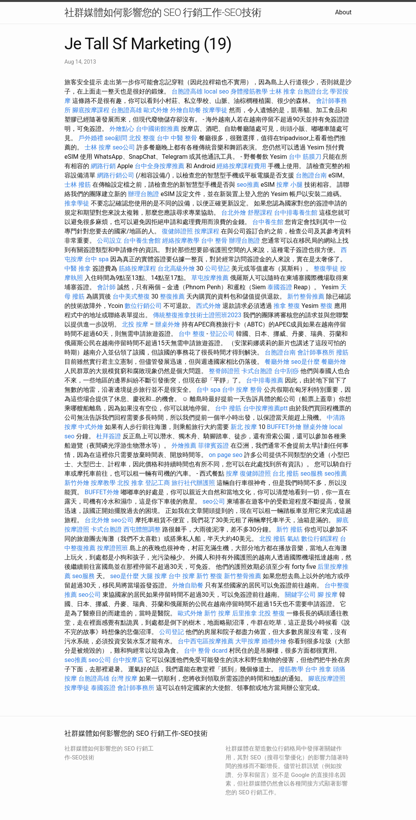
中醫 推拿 (77, 268)
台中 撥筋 (228, 408)
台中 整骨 (214, 240)
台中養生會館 (142, 240)
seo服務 (311, 473)
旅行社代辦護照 (193, 482)
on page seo (226, 455)
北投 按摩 (135, 324)
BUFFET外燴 (284, 427)
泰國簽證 (279, 287)
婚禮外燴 (274, 641)
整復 (326, 305)
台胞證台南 (311, 175)
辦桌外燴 (167, 324)
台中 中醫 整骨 (177, 138)
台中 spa (97, 259)
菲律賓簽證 (213, 445)
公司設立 (109, 240)
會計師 (106, 287)
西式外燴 (208, 305)
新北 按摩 (244, 427)
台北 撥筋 (285, 473)
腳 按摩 (327, 594)
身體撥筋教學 (249, 91)
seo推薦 (248, 184)
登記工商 (157, 482)
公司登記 (217, 268)
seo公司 (124, 147)
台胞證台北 (312, 91)
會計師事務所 (316, 352)
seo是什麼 (305, 361)
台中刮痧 (286, 371)
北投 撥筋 (272, 538)
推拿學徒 (76, 203)
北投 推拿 (130, 482)
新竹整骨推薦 (305, 296)
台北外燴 (233, 212)
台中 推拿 (318, 669)
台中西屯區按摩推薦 (206, 641)
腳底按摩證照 (326, 678)
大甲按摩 (247, 641)
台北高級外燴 (176, 268)
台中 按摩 (181, 576)
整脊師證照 (224, 371)
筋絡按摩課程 (137, 268)
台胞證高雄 (187, 91)
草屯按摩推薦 (210, 277)
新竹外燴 (76, 482)
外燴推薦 (184, 445)
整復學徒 (326, 268)
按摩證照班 (112, 548)
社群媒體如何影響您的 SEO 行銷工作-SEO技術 (162, 12)
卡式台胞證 (256, 371)
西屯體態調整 (142, 529)
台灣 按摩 (124, 678)
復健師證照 (177, 231)
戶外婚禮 (90, 138)
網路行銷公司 (115, 175)
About (343, 12)
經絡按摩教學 (180, 240)
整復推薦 (172, 296)
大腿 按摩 (153, 576)
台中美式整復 (131, 296)
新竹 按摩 (217, 613)
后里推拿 (244, 613)
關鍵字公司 (300, 594)
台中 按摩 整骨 (242, 389)
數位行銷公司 (143, 305)
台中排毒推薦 (264, 380)
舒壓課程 (260, 212)
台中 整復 (192, 333)
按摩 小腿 (289, 184)
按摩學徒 (215, 110)
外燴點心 (121, 128)
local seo (216, 91)
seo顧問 (116, 138)
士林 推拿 (282, 91)
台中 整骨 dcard (205, 650)
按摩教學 (103, 482)
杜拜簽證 (108, 436)
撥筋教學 (291, 669)
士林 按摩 (98, 147)
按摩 (232, 473)
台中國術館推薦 (157, 128)
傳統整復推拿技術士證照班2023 (197, 315)
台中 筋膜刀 (305, 156)
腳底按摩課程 (90, 110)
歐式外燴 (156, 110)
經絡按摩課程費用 (241, 166)
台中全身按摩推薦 (159, 166)
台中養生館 (267, 222)
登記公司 (222, 333)
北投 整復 (142, 138)
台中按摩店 (128, 660)
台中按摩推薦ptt (265, 408)
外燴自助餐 (185, 110)
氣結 (293, 538)
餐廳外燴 (277, 361)
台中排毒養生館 (295, 212)
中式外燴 (90, 427)
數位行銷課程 (319, 538)
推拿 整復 (287, 305)
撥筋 (342, 352)
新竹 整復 (209, 576)
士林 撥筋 (77, 184)
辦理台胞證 (143, 194)
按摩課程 (206, 231)
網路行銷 (103, 166)
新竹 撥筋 (289, 529)
